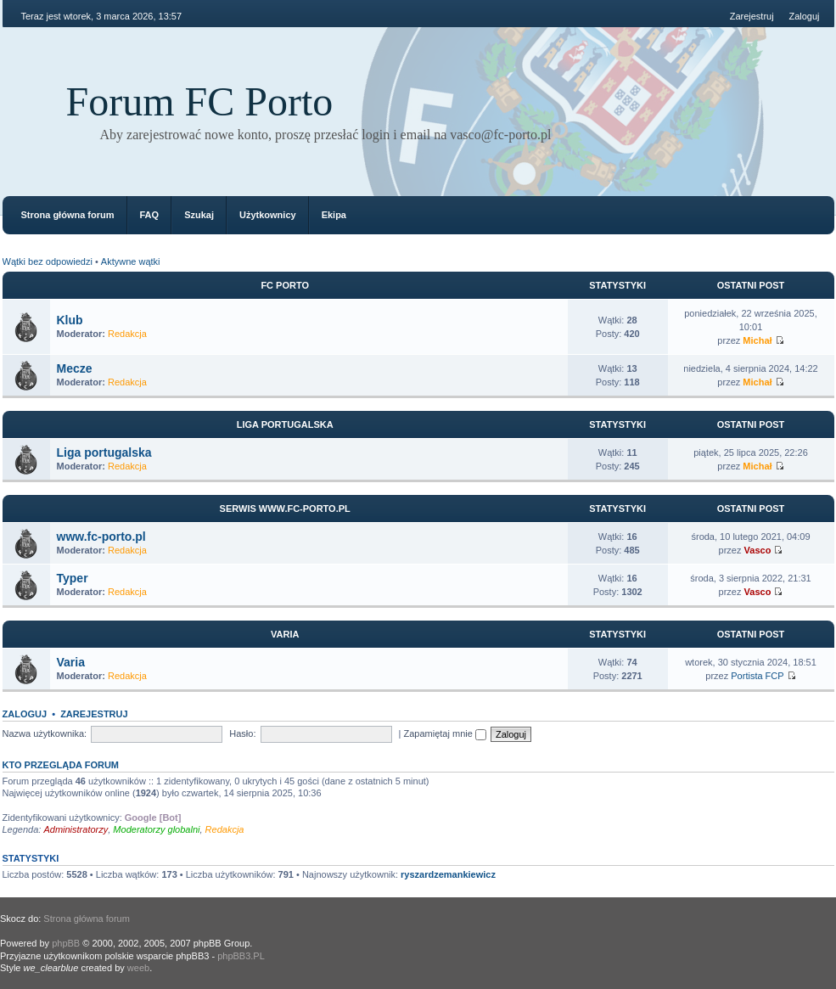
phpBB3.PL (241, 956)
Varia (285, 634)
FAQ (150, 215)
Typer (72, 578)
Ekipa (334, 215)
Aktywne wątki (130, 261)
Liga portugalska (285, 424)
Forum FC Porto (200, 101)
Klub (70, 320)
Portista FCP (757, 676)
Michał (757, 340)
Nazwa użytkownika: (45, 733)
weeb (138, 968)
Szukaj (199, 215)
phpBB (66, 943)
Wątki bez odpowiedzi (48, 261)
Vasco (757, 550)
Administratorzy (75, 829)
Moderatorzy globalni (156, 829)
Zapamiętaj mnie (445, 733)
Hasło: (242, 733)
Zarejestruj (752, 16)
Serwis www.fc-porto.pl (285, 508)
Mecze (75, 368)
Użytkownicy (267, 215)
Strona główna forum (68, 215)
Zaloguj (803, 16)
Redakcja (127, 334)
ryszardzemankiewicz (448, 874)
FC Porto (285, 285)
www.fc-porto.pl (101, 536)
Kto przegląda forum (61, 765)
